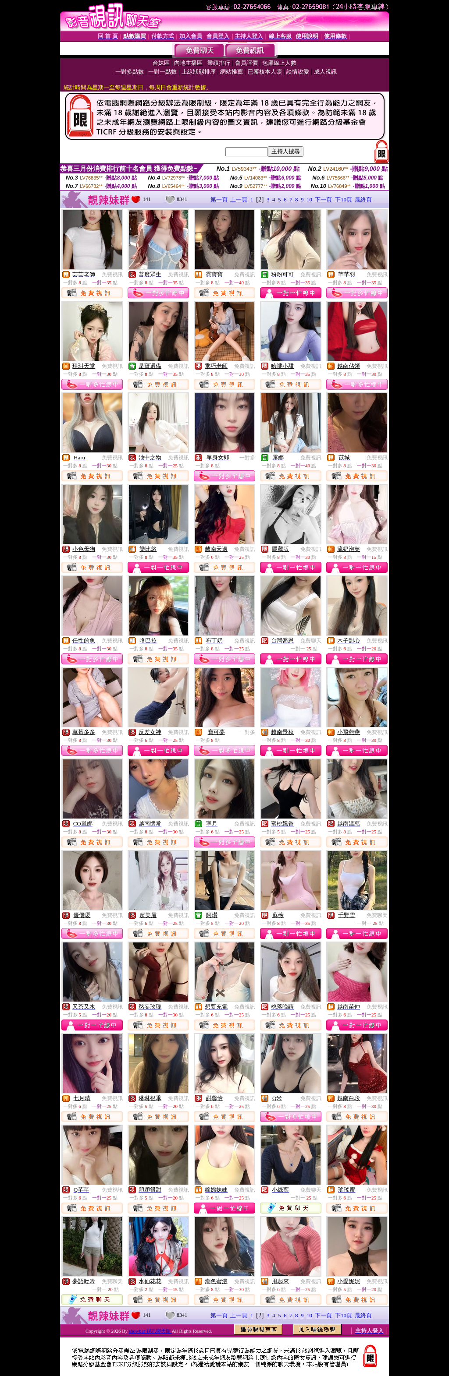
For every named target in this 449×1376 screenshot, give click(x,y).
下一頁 (323, 199)
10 (309, 199)
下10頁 (343, 199)
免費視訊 (112, 275)
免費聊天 (310, 641)
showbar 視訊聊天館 (150, 1331)
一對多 (247, 458)
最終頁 (363, 199)
